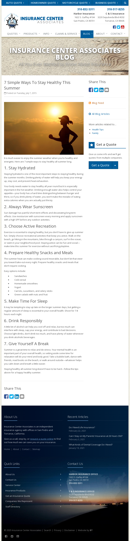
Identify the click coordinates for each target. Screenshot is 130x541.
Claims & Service (67, 33)
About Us (33, 474)
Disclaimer (69, 530)
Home (7, 449)
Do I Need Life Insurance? (97, 429)
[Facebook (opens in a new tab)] (114, 26)
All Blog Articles (99, 113)
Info (47, 33)
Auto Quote (15, 2)
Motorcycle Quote (76, 2)
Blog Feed (96, 103)
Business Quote (106, 2)
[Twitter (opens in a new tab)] (118, 26)
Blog (87, 33)
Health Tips (98, 129)
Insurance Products (33, 490)
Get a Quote (100, 165)
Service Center (33, 485)
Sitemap (36, 449)
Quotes (13, 33)
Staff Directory (33, 506)
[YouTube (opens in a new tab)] (122, 26)
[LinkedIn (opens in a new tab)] (17, 396)
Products (31, 33)
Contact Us (33, 479)
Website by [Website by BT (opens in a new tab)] (85, 530)
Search (47, 530)
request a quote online (41, 438)
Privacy (57, 530)
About (101, 33)
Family (95, 133)
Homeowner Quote (44, 2)
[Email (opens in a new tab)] (22, 396)
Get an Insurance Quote (33, 495)
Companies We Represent (33, 501)
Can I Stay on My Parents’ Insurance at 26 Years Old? (97, 437)
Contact (117, 33)
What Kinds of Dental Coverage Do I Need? (97, 446)
